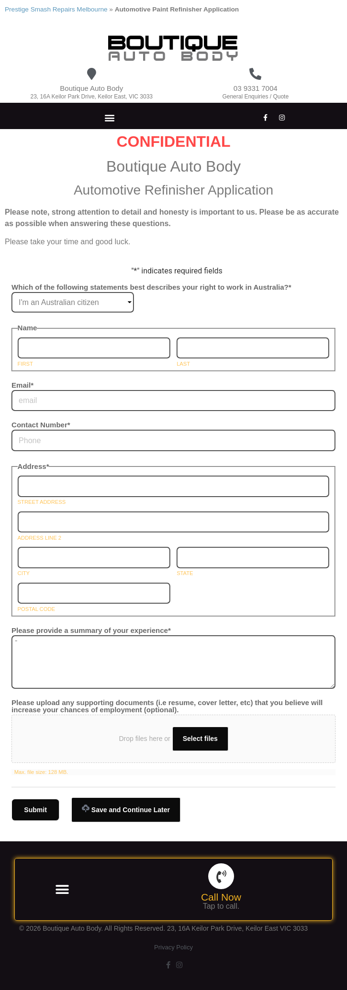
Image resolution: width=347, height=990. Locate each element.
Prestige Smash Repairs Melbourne (56, 9)
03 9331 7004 (256, 88)
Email (22, 385)
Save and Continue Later (126, 809)
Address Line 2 (39, 538)
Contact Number (40, 424)
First (25, 364)
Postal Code (36, 609)
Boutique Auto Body (91, 88)
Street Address (42, 502)
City (24, 573)
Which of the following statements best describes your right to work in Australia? (151, 287)
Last (183, 364)
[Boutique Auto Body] (92, 74)
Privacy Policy (173, 947)
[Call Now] (221, 876)
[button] (109, 117)
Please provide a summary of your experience (91, 630)
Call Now (221, 897)
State (185, 573)
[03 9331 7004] (255, 74)
